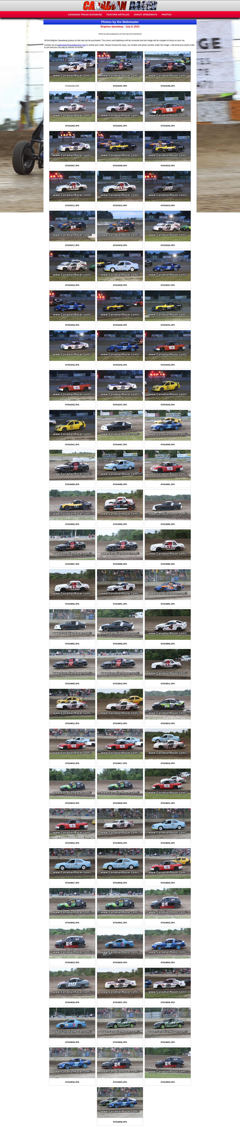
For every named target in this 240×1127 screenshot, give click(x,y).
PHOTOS (166, 14)
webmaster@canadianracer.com (71, 45)
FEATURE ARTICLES (118, 14)
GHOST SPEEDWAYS (145, 14)
